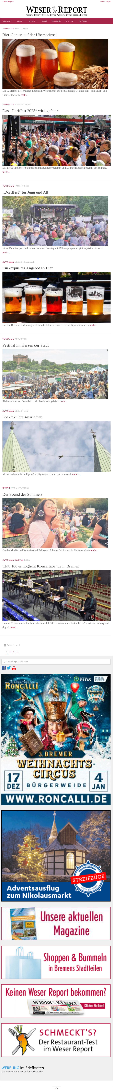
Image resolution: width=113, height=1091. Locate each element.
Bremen (6, 21)
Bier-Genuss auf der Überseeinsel (33, 35)
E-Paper (79, 21)
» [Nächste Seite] (17, 653)
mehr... (24, 95)
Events (30, 21)
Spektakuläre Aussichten (25, 417)
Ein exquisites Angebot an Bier (31, 268)
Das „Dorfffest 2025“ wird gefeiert (34, 111)
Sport (42, 21)
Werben (65, 21)
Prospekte (53, 21)
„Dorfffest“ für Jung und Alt (28, 192)
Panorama (8, 29)
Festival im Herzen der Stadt (28, 346)
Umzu (18, 21)
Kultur (6, 489)
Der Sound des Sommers (25, 495)
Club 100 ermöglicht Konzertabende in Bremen (46, 566)
